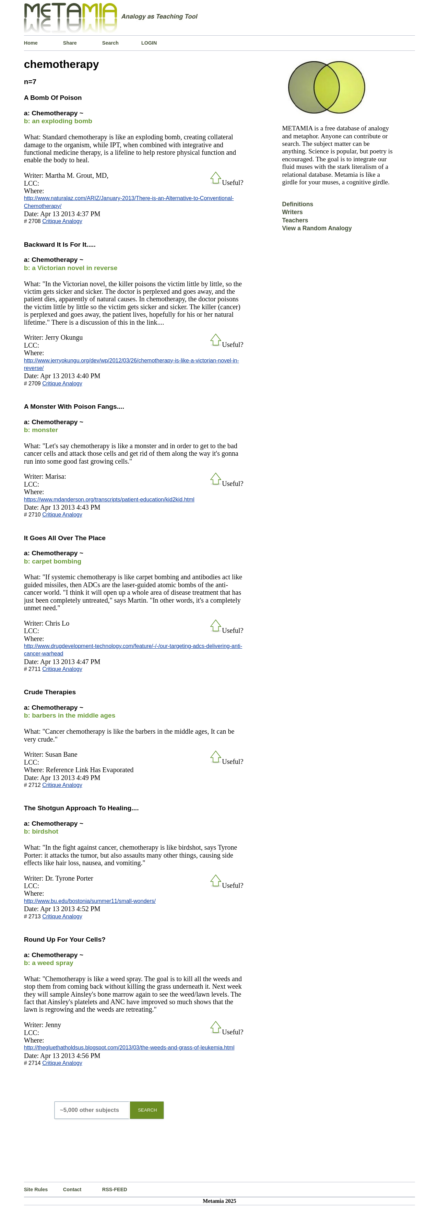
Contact (72, 1189)
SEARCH (147, 1110)
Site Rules (36, 1189)
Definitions (297, 204)
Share (70, 43)
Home (31, 43)
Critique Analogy (62, 221)
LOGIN (149, 43)
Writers (292, 212)
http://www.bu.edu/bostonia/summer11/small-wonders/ (90, 901)
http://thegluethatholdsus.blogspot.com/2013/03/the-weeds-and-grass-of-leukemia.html (129, 1047)
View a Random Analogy (317, 228)
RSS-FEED (114, 1189)
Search (110, 43)
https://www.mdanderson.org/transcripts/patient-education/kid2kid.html (109, 499)
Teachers (295, 220)
